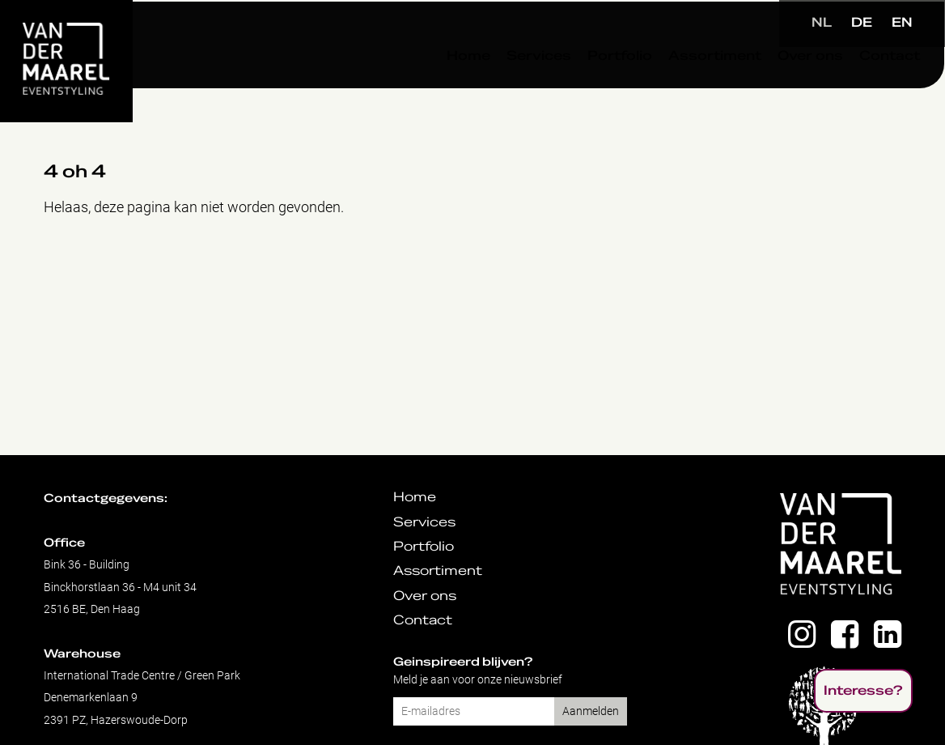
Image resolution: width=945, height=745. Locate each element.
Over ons (770, 88)
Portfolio (580, 88)
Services (499, 88)
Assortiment (675, 88)
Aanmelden (590, 711)
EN (902, 23)
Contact (850, 88)
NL (822, 23)
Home (429, 88)
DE (861, 23)
